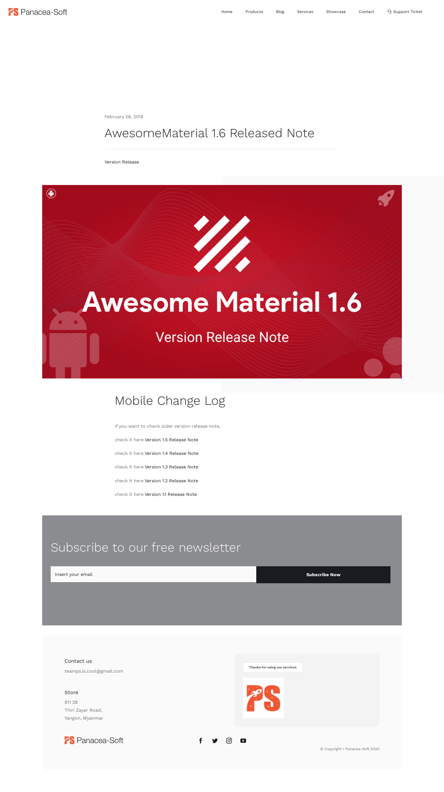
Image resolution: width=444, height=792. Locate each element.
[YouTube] (243, 740)
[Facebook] (200, 740)
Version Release (121, 162)
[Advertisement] (222, 66)
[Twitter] (215, 740)
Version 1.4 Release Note (171, 453)
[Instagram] (229, 740)
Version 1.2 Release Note (171, 480)
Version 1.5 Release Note (171, 439)
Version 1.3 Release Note (171, 467)
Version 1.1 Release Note (171, 494)
